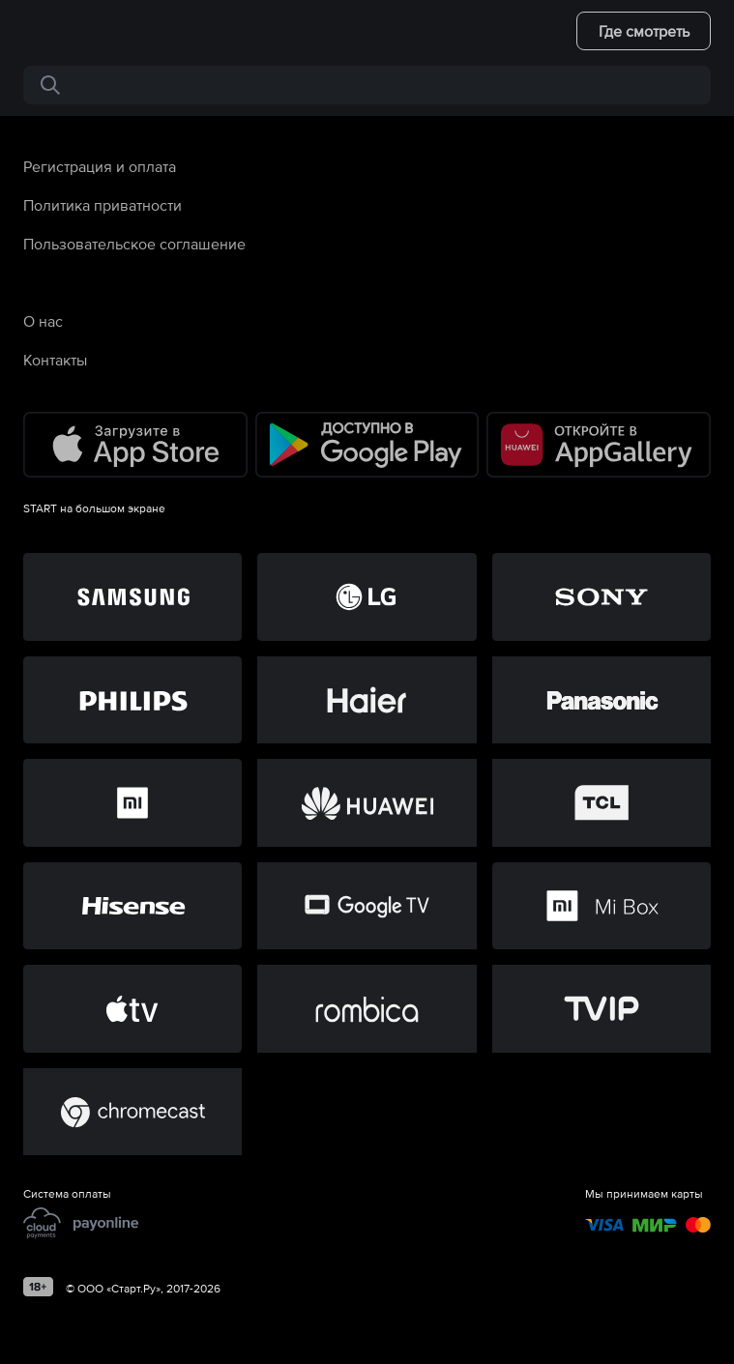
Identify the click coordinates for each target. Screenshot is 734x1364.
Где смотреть (644, 31)
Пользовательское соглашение (134, 243)
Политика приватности (102, 205)
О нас (43, 321)
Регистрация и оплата (99, 166)
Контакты (55, 359)
